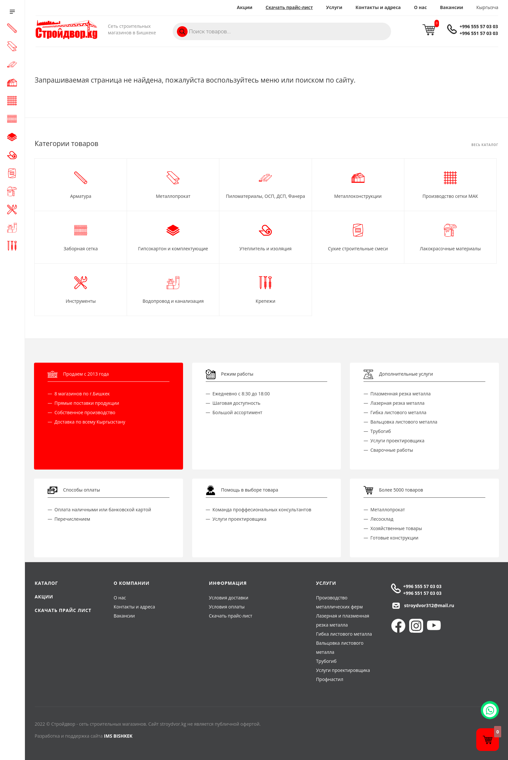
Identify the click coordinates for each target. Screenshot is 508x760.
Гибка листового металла (344, 634)
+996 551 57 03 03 (478, 33)
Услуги (334, 7)
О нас (420, 7)
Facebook (398, 626)
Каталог (46, 583)
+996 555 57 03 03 (478, 26)
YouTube (434, 626)
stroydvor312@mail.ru (429, 605)
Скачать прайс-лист (289, 7)
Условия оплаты (227, 607)
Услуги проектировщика (343, 670)
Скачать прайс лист (63, 610)
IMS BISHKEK (118, 736)
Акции (244, 7)
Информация (228, 583)
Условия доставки (228, 598)
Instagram (416, 626)
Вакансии (451, 7)
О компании (131, 583)
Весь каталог (484, 145)
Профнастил (329, 679)
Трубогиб (326, 661)
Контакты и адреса (378, 7)
